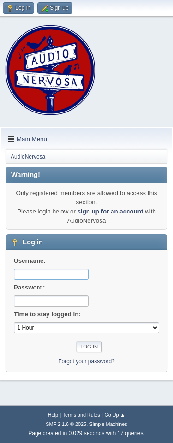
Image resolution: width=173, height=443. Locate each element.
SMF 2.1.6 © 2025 (66, 424)
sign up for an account (110, 211)
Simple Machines (108, 424)
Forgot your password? (86, 361)
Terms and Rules (81, 415)
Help (53, 415)
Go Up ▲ (114, 415)
